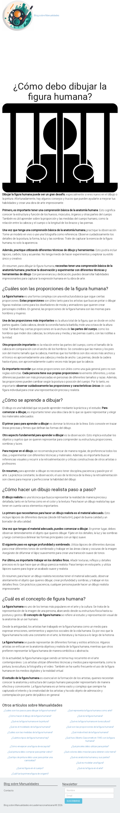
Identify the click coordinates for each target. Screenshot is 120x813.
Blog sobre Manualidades (46, 15)
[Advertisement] (60, 55)
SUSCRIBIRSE (73, 801)
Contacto (9, 790)
